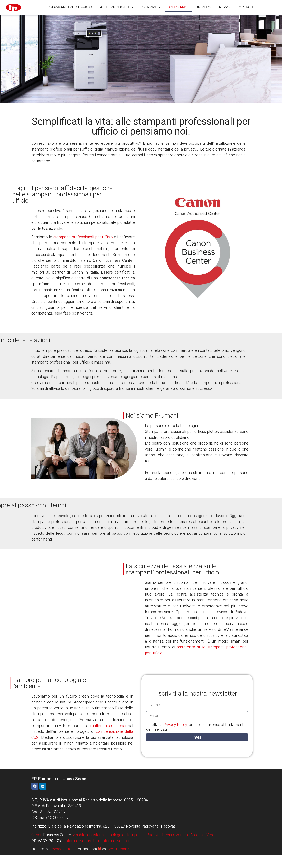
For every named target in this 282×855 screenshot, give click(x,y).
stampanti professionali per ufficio (83, 237)
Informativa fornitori (82, 840)
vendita (79, 834)
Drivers (203, 7)
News (224, 7)
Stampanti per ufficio (70, 7)
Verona (212, 834)
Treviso (167, 834)
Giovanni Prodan (118, 849)
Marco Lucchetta (63, 849)
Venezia (182, 834)
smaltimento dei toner (107, 725)
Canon (36, 834)
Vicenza (198, 834)
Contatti (245, 7)
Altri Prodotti (117, 7)
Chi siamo (178, 7)
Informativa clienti (117, 840)
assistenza (96, 834)
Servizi (151, 7)
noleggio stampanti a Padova (135, 834)
